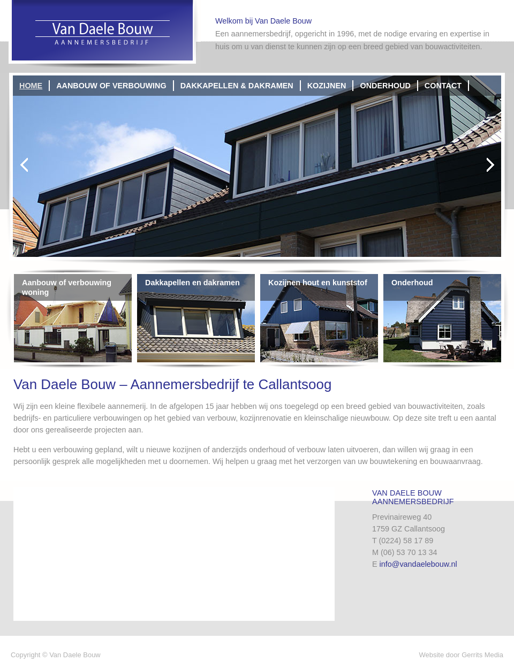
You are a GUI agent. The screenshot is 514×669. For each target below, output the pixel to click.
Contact (443, 85)
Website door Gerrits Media (461, 655)
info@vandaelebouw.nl (418, 564)
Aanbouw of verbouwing (111, 85)
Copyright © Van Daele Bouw (56, 655)
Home (30, 85)
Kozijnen (326, 85)
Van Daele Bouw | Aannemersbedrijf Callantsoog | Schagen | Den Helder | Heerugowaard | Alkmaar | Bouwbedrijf (105, 35)
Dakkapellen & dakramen (236, 85)
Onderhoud (385, 85)
